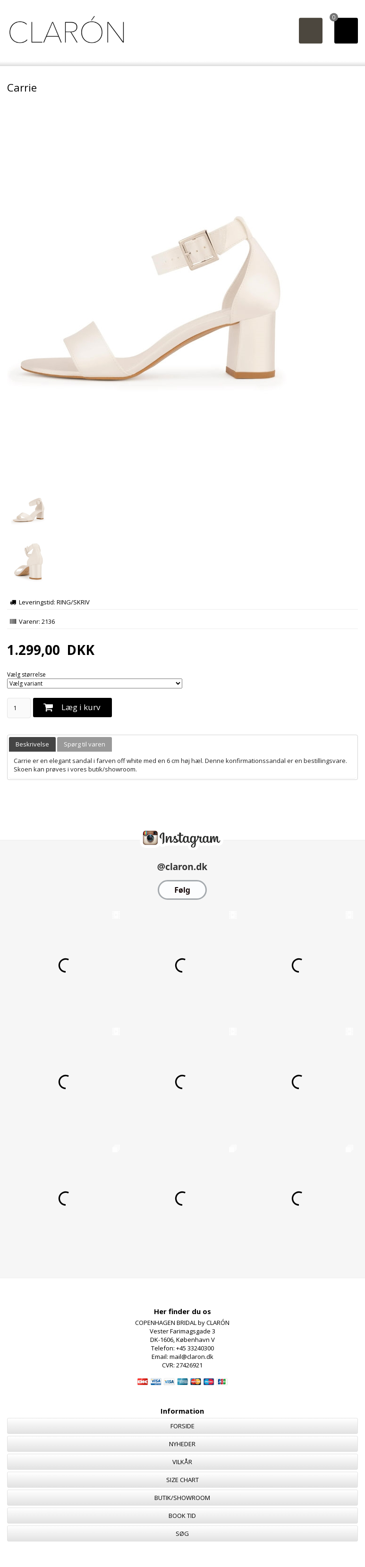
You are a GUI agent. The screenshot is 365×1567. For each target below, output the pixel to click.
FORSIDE (182, 1426)
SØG (182, 1533)
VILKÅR (182, 1462)
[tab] (32, 744)
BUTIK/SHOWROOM (182, 1497)
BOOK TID (182, 1515)
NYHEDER (182, 1444)
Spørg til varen (84, 744)
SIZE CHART (182, 1479)
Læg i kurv (80, 707)
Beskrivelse (32, 744)
